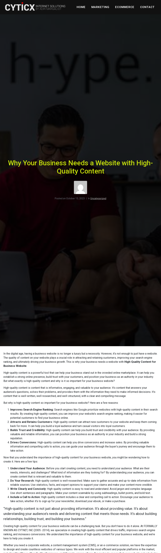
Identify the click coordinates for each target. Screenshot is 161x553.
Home (81, 7)
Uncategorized (98, 198)
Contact (147, 7)
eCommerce (124, 7)
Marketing (100, 7)
